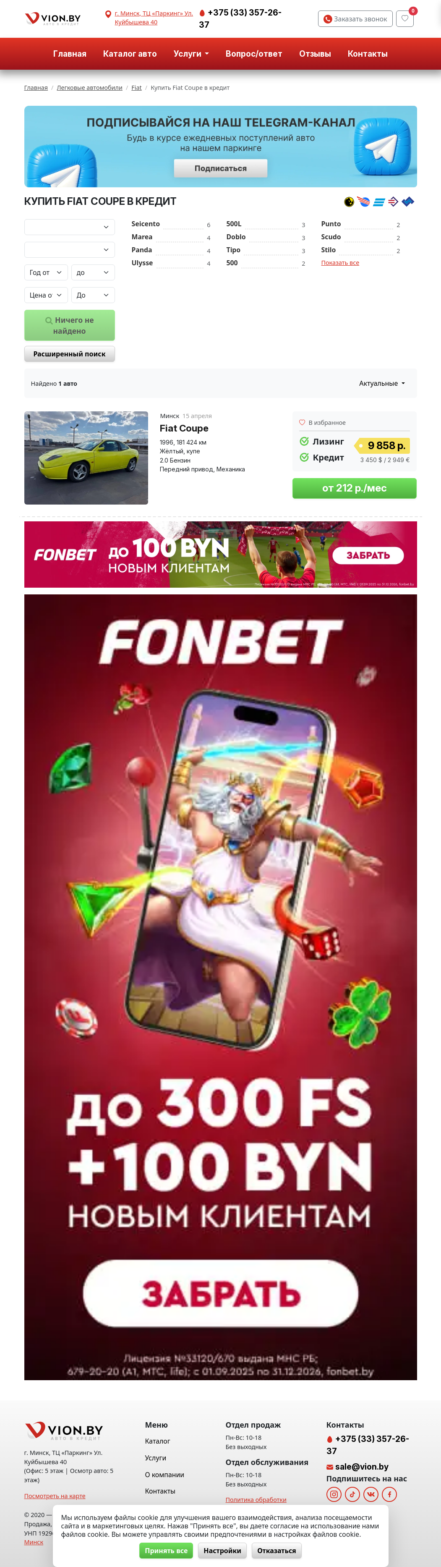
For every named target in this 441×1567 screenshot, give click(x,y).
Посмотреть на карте (55, 1496)
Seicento (146, 223)
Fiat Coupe (184, 428)
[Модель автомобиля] (69, 250)
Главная (69, 54)
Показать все (340, 263)
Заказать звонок (355, 19)
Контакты (368, 54)
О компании (165, 1474)
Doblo (236, 236)
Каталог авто (130, 54)
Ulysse (142, 262)
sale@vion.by (362, 1467)
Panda (142, 249)
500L (234, 223)
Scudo (331, 236)
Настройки (222, 1550)
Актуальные (379, 383)
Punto (331, 223)
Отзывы (315, 54)
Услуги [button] (188, 54)
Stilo (328, 249)
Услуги (156, 1457)
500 (232, 262)
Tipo (234, 249)
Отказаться (276, 1550)
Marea (142, 236)
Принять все (166, 1550)
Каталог (157, 1441)
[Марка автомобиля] (69, 227)
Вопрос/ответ (254, 54)
